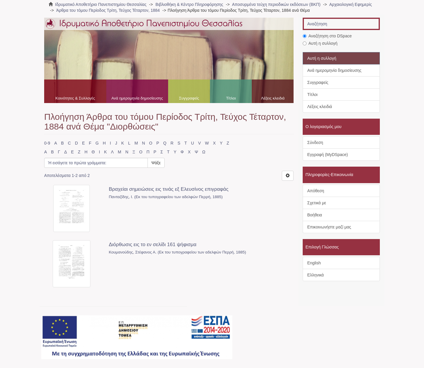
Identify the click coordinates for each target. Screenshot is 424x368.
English (314, 263)
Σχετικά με (316, 202)
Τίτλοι (231, 98)
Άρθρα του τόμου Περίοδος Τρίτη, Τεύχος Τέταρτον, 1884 (108, 10)
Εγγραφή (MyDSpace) (327, 154)
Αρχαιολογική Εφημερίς (350, 4)
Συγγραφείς (189, 98)
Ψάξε (156, 162)
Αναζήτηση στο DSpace (327, 36)
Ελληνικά (315, 275)
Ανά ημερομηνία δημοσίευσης (137, 98)
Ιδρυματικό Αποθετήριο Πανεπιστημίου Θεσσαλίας (101, 4)
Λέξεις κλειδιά (272, 98)
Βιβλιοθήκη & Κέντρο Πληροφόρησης (189, 4)
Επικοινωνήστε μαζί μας (329, 227)
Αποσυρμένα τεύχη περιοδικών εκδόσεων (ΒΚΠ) (276, 4)
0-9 (47, 143)
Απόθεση (315, 190)
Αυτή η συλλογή (320, 43)
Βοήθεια (314, 215)
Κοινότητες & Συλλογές (75, 98)
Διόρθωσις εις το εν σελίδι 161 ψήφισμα (152, 244)
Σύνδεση (315, 142)
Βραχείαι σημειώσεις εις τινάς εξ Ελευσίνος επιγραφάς (168, 189)
